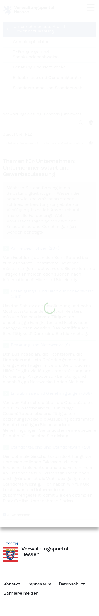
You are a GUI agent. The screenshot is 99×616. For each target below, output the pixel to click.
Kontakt (12, 584)
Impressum (39, 584)
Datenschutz (72, 584)
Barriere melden (21, 593)
